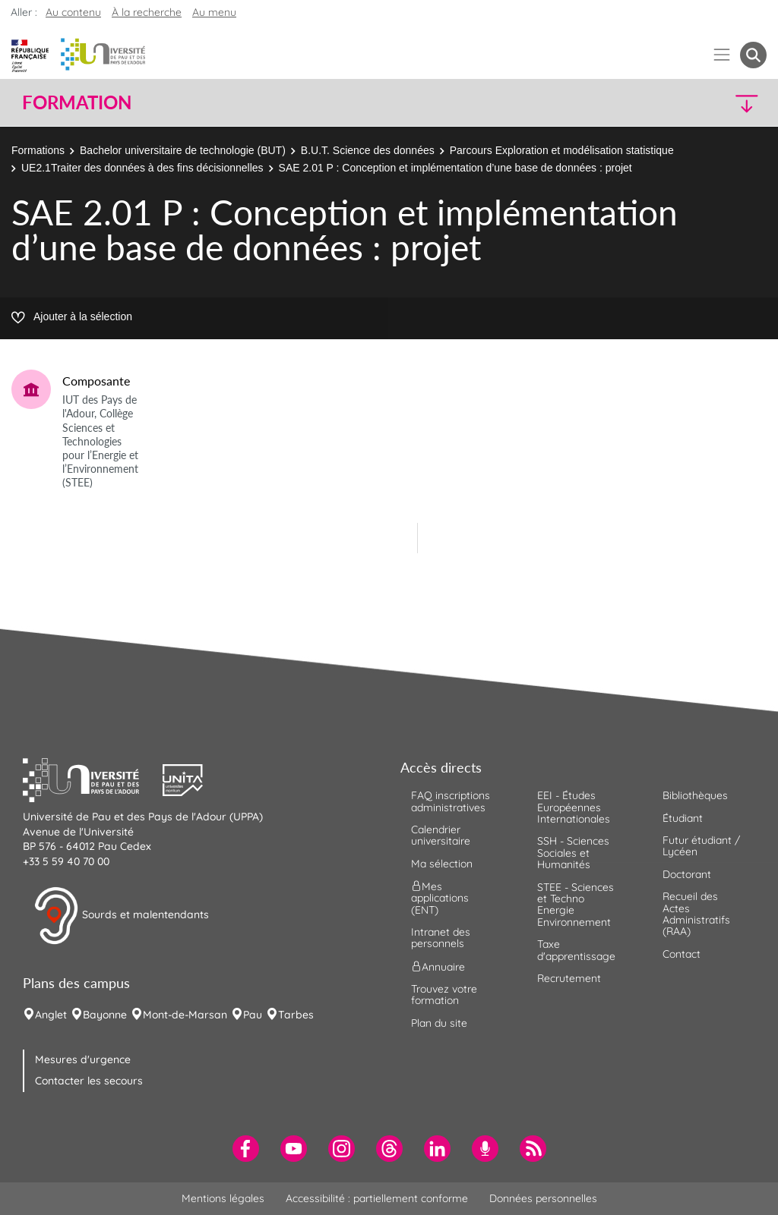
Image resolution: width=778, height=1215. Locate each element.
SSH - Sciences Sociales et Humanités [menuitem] (573, 852)
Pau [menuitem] (252, 1014)
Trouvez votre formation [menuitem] (444, 994)
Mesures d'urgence (83, 1059)
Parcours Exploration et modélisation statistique (562, 150)
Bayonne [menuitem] (105, 1014)
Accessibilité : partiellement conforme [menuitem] (377, 1198)
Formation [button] (76, 102)
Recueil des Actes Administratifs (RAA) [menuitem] (696, 913)
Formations (38, 150)
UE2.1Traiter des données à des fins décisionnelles (142, 168)
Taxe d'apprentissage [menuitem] (576, 949)
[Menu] (722, 55)
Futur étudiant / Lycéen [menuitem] (701, 845)
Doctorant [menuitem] (687, 874)
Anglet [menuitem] (51, 1014)
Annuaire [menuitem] (438, 966)
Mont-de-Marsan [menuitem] (185, 1014)
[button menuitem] (753, 55)
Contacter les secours (89, 1081)
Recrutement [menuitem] (569, 978)
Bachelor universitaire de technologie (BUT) (183, 150)
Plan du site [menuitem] (439, 1023)
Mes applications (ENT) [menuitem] (440, 898)
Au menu (214, 12)
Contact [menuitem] (682, 954)
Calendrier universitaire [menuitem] (440, 835)
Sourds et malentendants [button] (121, 916)
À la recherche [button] (147, 12)
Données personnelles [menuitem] (543, 1198)
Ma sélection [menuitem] (442, 863)
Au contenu (73, 12)
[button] (676, 102)
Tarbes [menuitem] (296, 1014)
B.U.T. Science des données (368, 150)
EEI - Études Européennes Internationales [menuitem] (573, 807)
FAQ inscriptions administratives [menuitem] (450, 801)
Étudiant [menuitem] (683, 818)
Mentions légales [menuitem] (223, 1198)
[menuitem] (246, 1148)
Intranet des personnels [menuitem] (440, 937)
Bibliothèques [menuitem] (695, 795)
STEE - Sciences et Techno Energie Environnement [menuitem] (575, 904)
